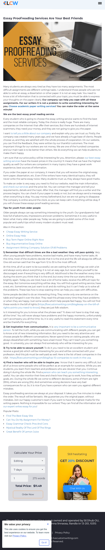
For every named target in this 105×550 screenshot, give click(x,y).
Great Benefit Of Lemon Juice (22, 431)
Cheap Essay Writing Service (21, 231)
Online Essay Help (16, 235)
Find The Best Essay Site (19, 416)
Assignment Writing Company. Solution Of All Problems (36, 247)
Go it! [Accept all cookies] (44, 542)
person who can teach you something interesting (70, 372)
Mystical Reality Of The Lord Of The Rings (28, 427)
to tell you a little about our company (31, 133)
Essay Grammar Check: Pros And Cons (27, 423)
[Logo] (10, 3)
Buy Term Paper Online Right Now (25, 239)
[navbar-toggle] (100, 3)
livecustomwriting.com (65, 538)
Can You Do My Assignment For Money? (28, 420)
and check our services (15, 187)
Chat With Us (77, 488)
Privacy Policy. (20, 536)
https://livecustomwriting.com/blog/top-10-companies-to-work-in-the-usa (50, 357)
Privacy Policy (62, 532)
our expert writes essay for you (20, 406)
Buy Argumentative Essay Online (24, 243)
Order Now (28, 494)
